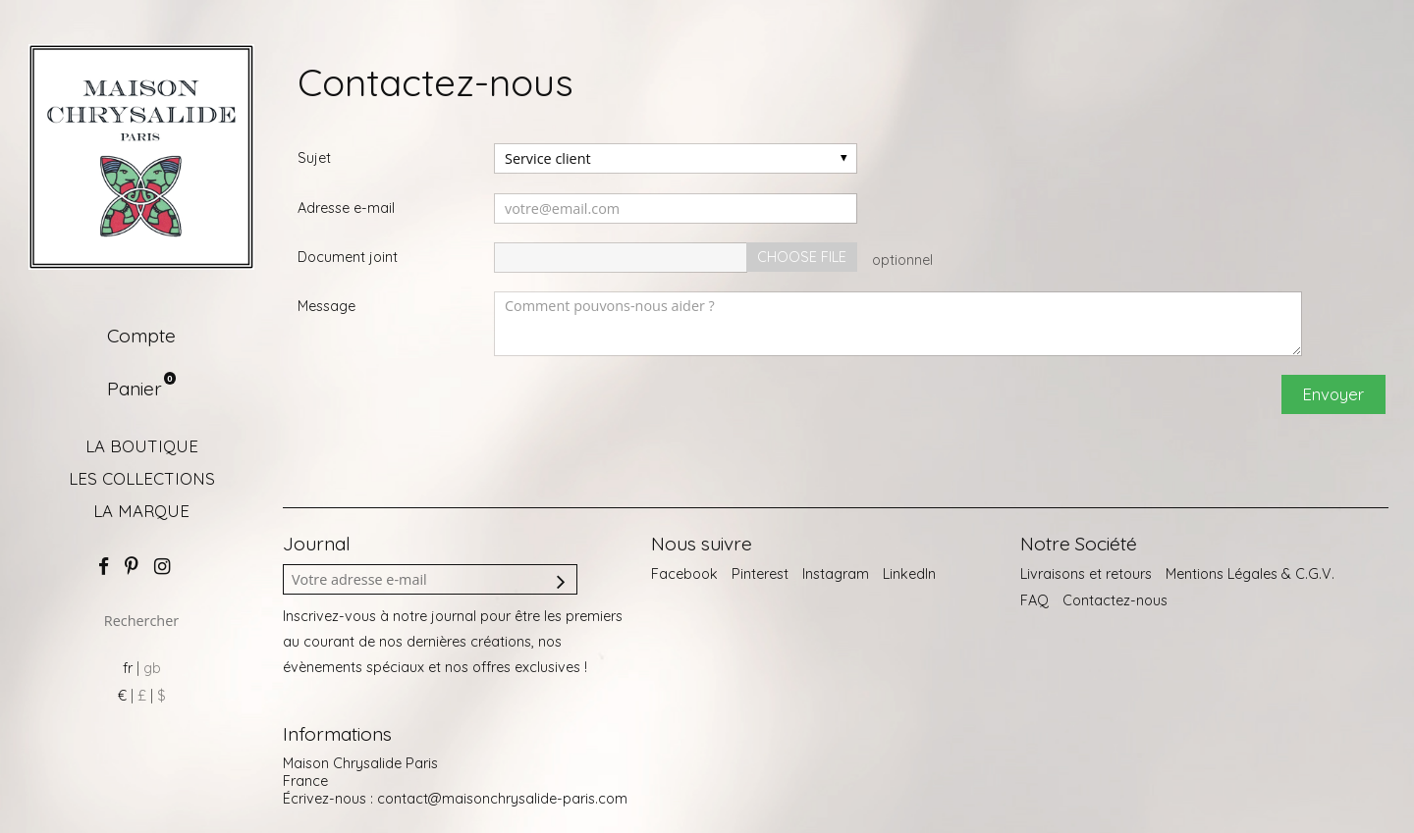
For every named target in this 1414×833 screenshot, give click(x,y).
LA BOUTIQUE (141, 446)
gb (152, 668)
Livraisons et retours (1086, 574)
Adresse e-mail (346, 208)
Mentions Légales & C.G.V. (1250, 574)
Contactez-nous (1115, 600)
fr (128, 668)
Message (326, 306)
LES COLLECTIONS (142, 478)
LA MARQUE (141, 510)
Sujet (314, 158)
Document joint (348, 257)
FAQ (1034, 600)
